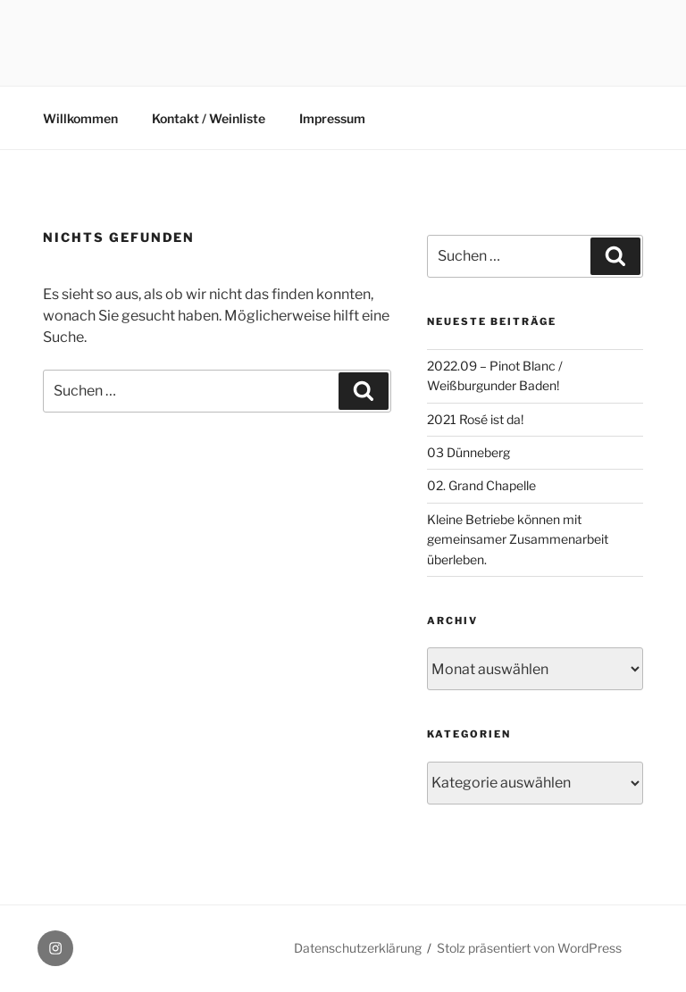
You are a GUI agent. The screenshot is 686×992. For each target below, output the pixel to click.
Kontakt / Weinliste (208, 118)
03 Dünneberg (468, 452)
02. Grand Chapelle (481, 485)
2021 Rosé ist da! (475, 419)
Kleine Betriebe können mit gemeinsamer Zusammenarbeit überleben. (517, 539)
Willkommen (80, 118)
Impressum (332, 118)
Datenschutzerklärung (358, 947)
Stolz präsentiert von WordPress (529, 947)
